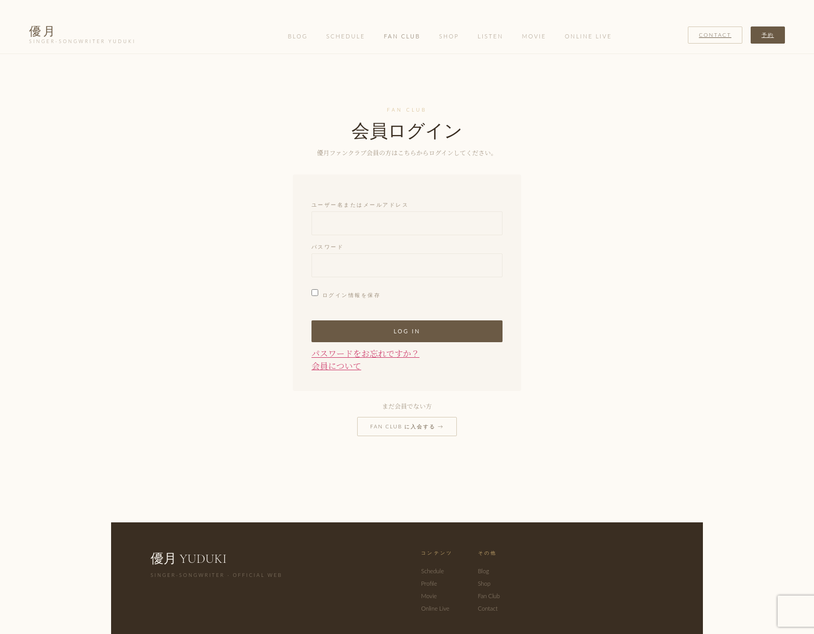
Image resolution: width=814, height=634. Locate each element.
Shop (449, 36)
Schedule (346, 36)
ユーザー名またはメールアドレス (360, 205)
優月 (82, 35)
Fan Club (402, 36)
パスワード (327, 247)
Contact (715, 35)
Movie (534, 36)
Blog (298, 36)
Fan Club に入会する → (407, 426)
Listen (490, 36)
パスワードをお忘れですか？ (365, 353)
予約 (768, 35)
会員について (336, 366)
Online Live (588, 36)
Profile (429, 583)
